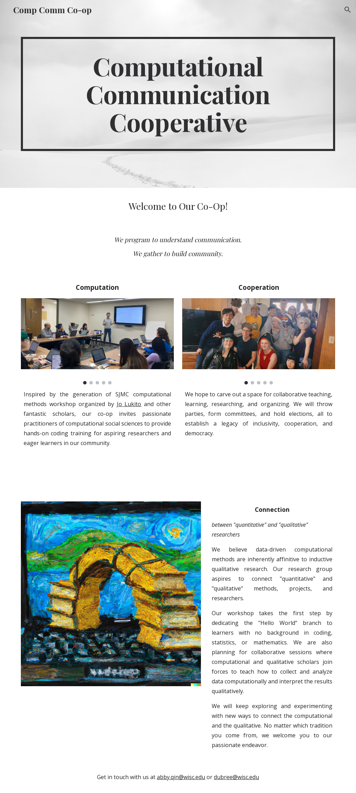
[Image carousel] (97, 341)
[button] (347, 9)
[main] (178, 94)
